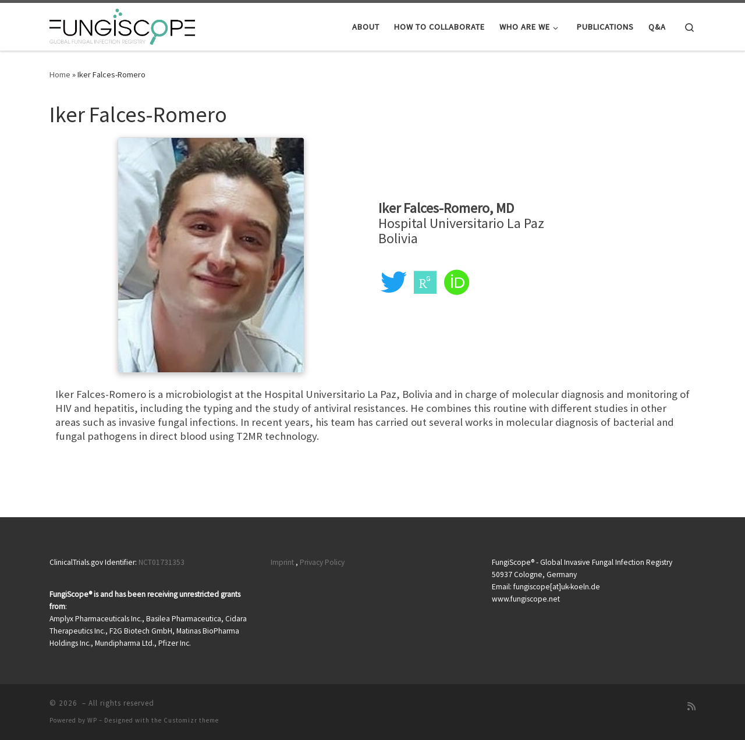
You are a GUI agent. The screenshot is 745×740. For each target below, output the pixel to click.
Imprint (282, 562)
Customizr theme (191, 720)
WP (92, 720)
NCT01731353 (162, 562)
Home (59, 74)
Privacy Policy (322, 562)
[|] (122, 25)
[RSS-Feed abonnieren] (691, 706)
